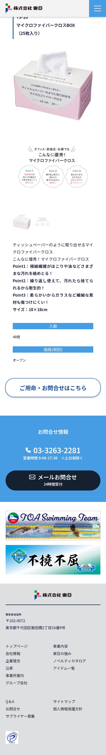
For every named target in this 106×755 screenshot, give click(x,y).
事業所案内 (15, 675)
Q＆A (10, 701)
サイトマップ (64, 701)
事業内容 (60, 646)
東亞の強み (62, 653)
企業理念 (13, 660)
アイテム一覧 (64, 668)
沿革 (9, 668)
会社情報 (13, 653)
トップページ (17, 646)
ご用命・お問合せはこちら (53, 388)
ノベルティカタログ (69, 660)
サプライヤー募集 (20, 716)
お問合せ (13, 708)
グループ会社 (16, 682)
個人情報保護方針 (67, 708)
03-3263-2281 (57, 450)
